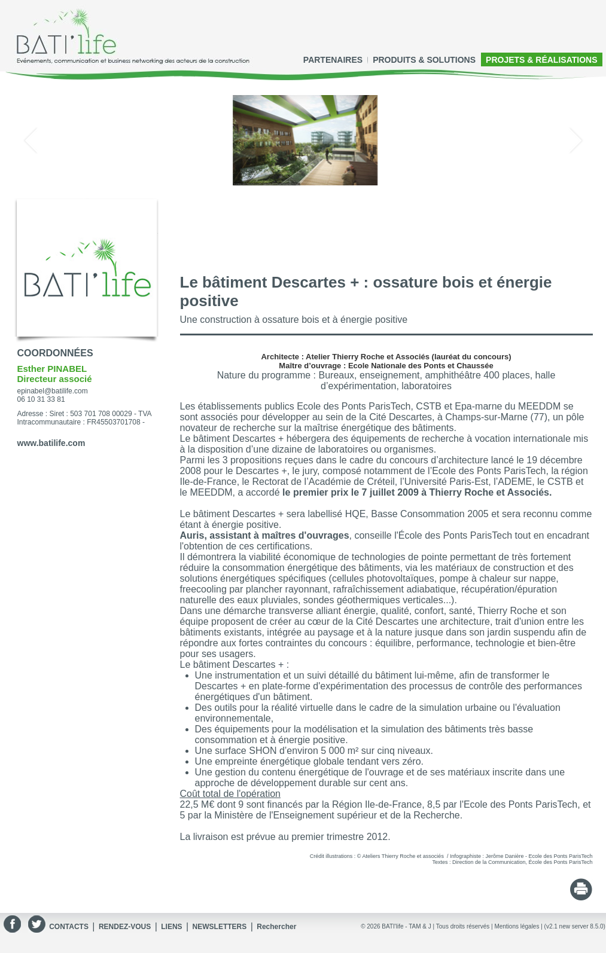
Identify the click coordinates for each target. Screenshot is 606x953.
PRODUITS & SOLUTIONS (424, 60)
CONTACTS (69, 927)
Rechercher (276, 927)
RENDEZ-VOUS (125, 927)
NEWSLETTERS (220, 927)
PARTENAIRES (333, 60)
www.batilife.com (51, 443)
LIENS (171, 927)
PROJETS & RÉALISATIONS (541, 60)
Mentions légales (516, 926)
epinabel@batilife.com (52, 391)
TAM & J (420, 926)
